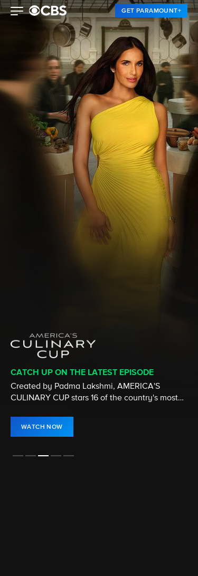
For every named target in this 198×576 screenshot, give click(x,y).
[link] (151, 10)
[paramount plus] (48, 10)
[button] (17, 12)
